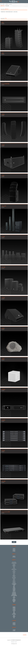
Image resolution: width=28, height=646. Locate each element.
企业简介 (14, 548)
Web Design (13, 643)
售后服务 (14, 630)
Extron (14, 570)
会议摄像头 (14, 600)
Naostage (14, 576)
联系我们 (14, 550)
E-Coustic (14, 568)
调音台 (14, 586)
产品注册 (14, 629)
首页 (1, 4)
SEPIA (14, 579)
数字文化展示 (14, 614)
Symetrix (14, 580)
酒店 (14, 611)
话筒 (14, 596)
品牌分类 (7, 4)
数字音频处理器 (14, 594)
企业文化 (14, 549)
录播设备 (14, 590)
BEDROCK (14, 565)
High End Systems (14, 569)
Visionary (14, 581)
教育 (14, 612)
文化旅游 (14, 608)
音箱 (14, 585)
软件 (14, 598)
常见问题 (14, 624)
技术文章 (14, 623)
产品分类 (7, 5)
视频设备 (14, 599)
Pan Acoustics (14, 577)
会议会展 (14, 610)
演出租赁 (14, 609)
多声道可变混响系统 (14, 595)
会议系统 (14, 588)
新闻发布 (14, 556)
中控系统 (14, 589)
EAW (14, 567)
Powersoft (14, 578)
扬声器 (14, 587)
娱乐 (14, 615)
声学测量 (14, 584)
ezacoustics (10, 4)
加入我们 (14, 551)
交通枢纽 (14, 613)
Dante (14, 566)
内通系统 (14, 597)
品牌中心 (3, 4)
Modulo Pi (14, 575)
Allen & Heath (14, 562)
